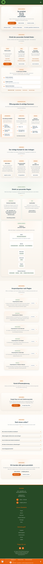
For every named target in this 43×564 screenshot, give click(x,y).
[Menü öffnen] (41, 2)
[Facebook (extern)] (20, 548)
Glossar (21, 537)
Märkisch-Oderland (21, 517)
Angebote (21, 530)
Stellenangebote (21, 532)
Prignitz (21, 510)
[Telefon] (17, 500)
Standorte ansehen (30, 23)
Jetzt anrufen (12, 23)
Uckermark (21, 515)
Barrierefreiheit (28, 559)
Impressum (13, 559)
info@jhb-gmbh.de (25, 471)
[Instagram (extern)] (23, 548)
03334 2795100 (17, 471)
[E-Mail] (17, 503)
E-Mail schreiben (21, 23)
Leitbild (21, 539)
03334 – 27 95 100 (23, 499)
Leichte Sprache (21, 535)
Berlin (21, 522)
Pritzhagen (21, 519)
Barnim (21, 513)
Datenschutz (20, 559)
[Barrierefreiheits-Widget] (40, 561)
